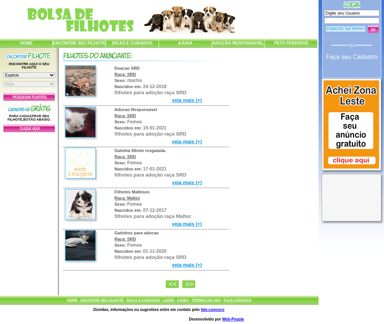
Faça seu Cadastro (351, 57)
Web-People (233, 319)
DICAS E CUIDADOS (132, 43)
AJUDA (185, 43)
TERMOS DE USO (206, 300)
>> (190, 284)
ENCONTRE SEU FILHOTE (79, 43)
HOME (26, 43)
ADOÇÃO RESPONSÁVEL (238, 43)
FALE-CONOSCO (238, 300)
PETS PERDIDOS (291, 43)
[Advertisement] (29, 211)
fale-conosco (212, 310)
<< (174, 284)
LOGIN (168, 300)
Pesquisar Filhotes (29, 97)
